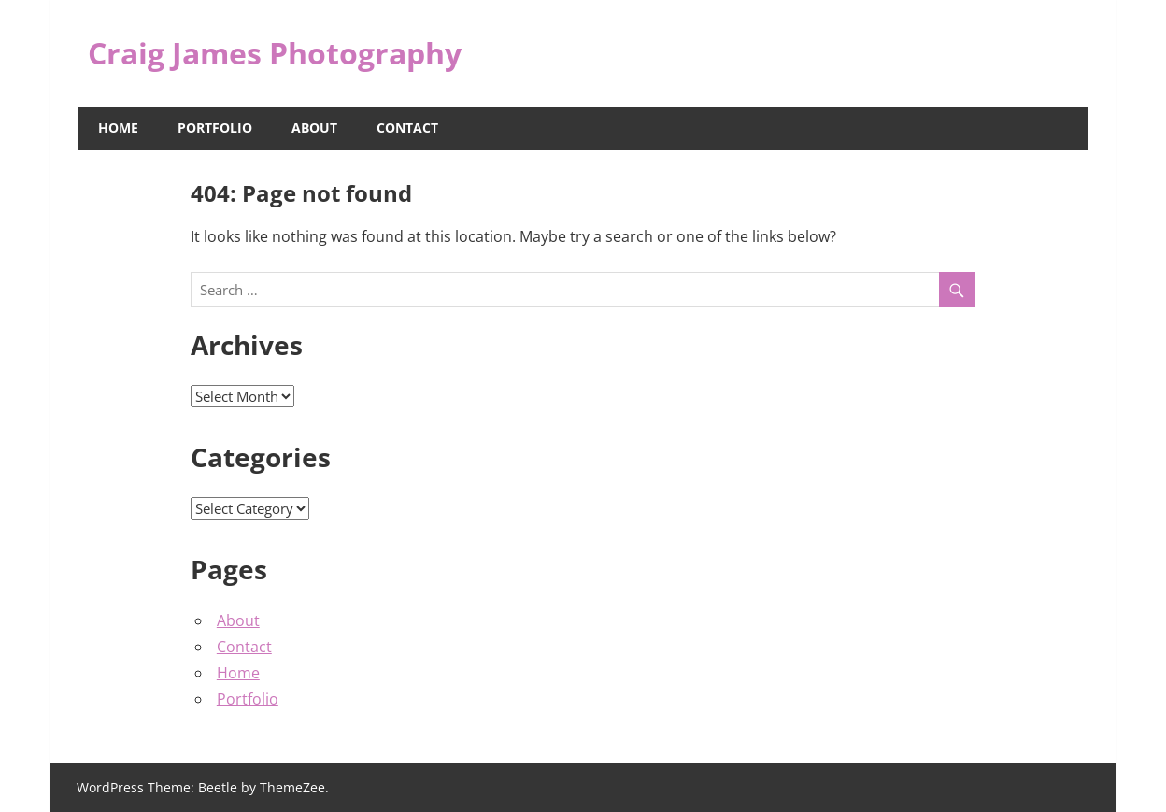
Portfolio (215, 127)
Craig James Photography (275, 53)
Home (118, 127)
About (314, 127)
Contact (407, 127)
